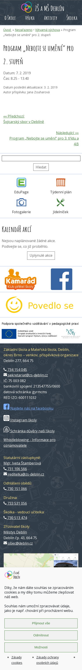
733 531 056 (15, 503)
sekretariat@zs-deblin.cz (25, 375)
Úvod (7, 30)
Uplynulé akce (41, 255)
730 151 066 (15, 488)
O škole (10, 18)
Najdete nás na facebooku (28, 408)
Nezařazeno (23, 30)
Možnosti (40, 647)
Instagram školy (20, 420)
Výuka (30, 18)
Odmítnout (41, 635)
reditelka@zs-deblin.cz (23, 474)
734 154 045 (15, 369)
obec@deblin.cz (18, 543)
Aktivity (50, 18)
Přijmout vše (41, 623)
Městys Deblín (15, 532)
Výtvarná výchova (47, 30)
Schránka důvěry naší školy (29, 431)
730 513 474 (15, 517)
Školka (71, 18)
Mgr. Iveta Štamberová (22, 463)
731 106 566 (15, 468)
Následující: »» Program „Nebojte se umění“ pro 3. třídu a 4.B (44, 138)
